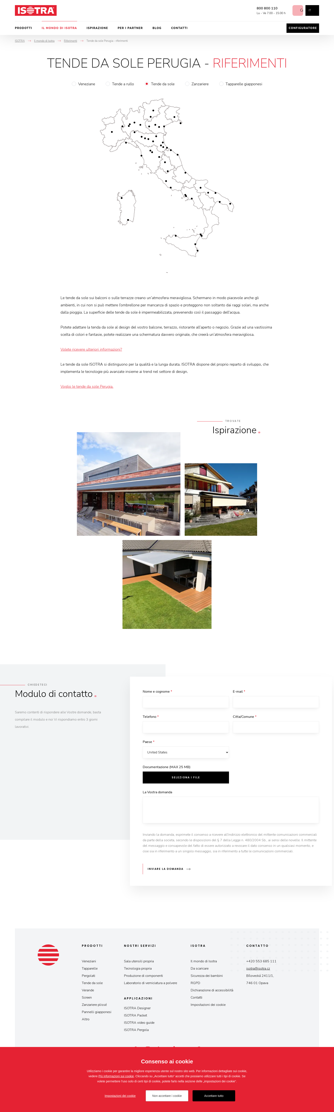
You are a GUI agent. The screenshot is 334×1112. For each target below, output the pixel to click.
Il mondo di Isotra (59, 28)
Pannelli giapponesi (96, 1012)
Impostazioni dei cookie (208, 1004)
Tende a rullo (123, 84)
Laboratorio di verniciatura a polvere (150, 983)
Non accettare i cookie (167, 1096)
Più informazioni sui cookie (116, 1076)
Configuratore (303, 28)
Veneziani (89, 961)
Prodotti (23, 28)
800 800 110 (263, 8)
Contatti (179, 28)
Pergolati (88, 975)
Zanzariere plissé (94, 1004)
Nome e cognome (157, 691)
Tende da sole (162, 84)
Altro (85, 1019)
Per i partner (130, 28)
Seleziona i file (186, 777)
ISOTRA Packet (135, 1015)
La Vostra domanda (157, 792)
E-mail (239, 691)
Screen (87, 997)
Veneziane (86, 84)
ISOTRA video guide (139, 1022)
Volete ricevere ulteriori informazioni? (91, 349)
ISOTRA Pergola (136, 1030)
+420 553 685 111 (261, 961)
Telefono (151, 716)
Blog (157, 28)
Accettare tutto (213, 1096)
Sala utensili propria (139, 961)
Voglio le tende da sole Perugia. (86, 386)
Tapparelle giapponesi (244, 84)
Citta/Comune (244, 716)
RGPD (195, 983)
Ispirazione (97, 28)
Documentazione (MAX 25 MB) (166, 767)
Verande (88, 990)
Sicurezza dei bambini (207, 975)
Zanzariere (200, 84)
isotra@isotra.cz (258, 968)
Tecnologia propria (138, 968)
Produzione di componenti (143, 975)
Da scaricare (200, 968)
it (310, 10)
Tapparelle (90, 968)
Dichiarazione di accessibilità (212, 990)
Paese (148, 742)
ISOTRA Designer (137, 1008)
